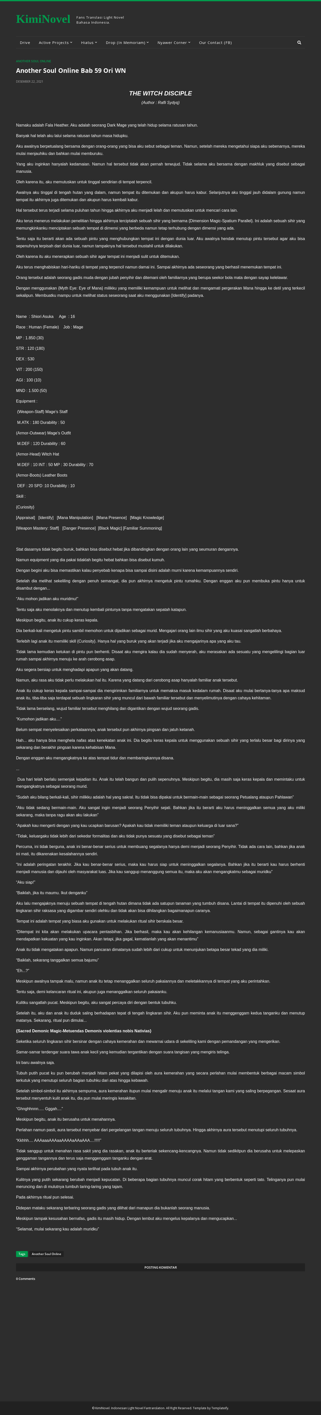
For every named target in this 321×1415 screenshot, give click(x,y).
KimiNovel (43, 18)
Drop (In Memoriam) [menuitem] (125, 42)
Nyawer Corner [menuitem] (172, 42)
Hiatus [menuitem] (87, 42)
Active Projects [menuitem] (54, 42)
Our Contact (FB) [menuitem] (215, 42)
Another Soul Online (33, 61)
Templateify (219, 1408)
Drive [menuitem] (25, 42)
